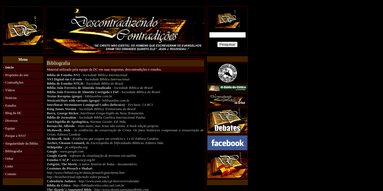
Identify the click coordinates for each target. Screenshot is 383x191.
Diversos (11, 121)
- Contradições (13, 82)
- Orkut (8, 158)
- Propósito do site (15, 75)
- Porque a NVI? (14, 136)
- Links (8, 166)
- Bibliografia (12, 151)
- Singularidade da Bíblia (20, 143)
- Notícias (10, 98)
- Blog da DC (12, 113)
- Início (8, 67)
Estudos (10, 105)
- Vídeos (9, 90)
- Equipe (9, 128)
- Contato (9, 174)
